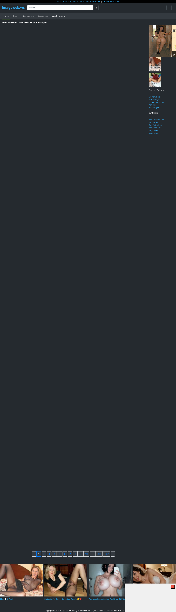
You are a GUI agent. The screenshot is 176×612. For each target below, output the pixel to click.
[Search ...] (62, 7)
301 (99, 553)
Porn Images (154, 107)
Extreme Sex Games (110, 1)
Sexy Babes (153, 130)
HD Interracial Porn (156, 102)
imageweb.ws (14, 7)
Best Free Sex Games (157, 119)
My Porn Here (154, 97)
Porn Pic (152, 105)
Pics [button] (15, 16)
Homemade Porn (93, 1)
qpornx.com (153, 133)
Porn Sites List (154, 127)
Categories (42, 16)
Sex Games (28, 16)
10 (86, 553)
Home (6, 16)
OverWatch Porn (155, 125)
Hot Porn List (78, 1)
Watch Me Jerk (155, 99)
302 (107, 553)
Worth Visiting (58, 16)
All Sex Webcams (64, 1)
